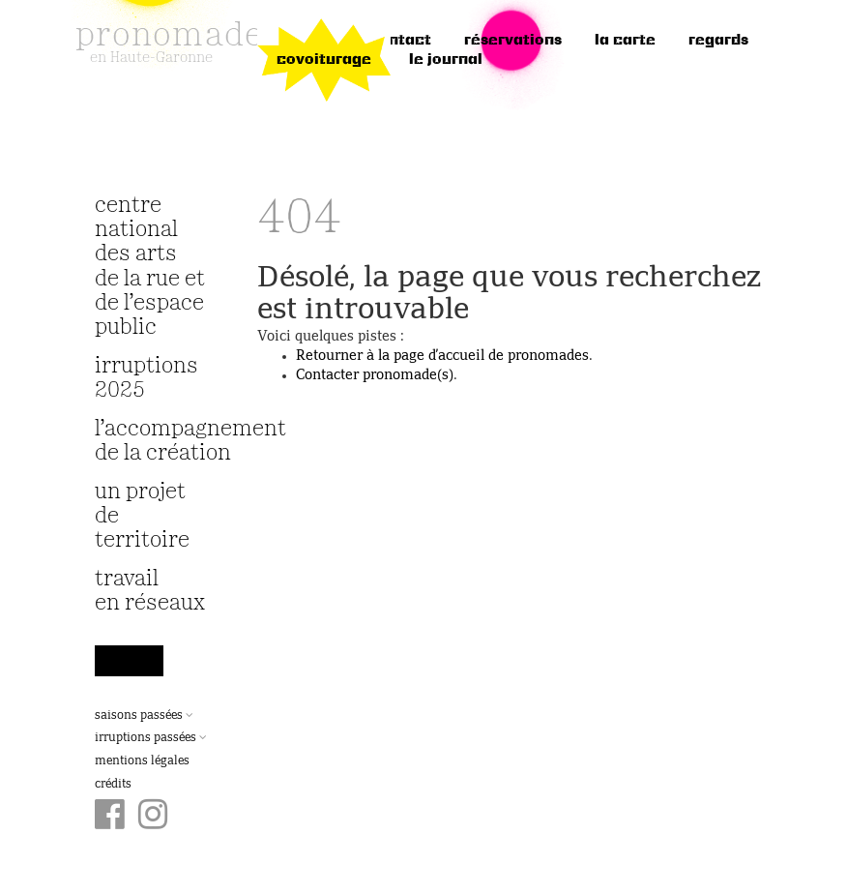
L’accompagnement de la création (152, 441)
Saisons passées (144, 716)
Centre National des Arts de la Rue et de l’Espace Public (150, 266)
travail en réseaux (150, 591)
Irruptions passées (151, 738)
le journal (445, 60)
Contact (400, 40)
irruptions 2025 (146, 378)
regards (718, 40)
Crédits (113, 784)
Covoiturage (324, 60)
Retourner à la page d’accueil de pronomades (442, 356)
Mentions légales (142, 761)
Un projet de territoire (142, 516)
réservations (513, 40)
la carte (625, 40)
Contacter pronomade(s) (374, 375)
